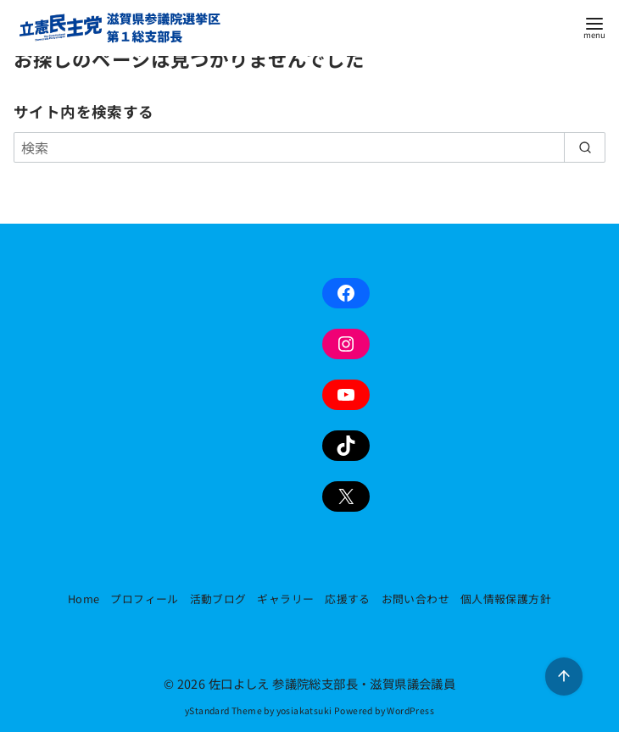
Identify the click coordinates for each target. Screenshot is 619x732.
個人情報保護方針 (505, 599)
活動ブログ (218, 599)
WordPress (410, 710)
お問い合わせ (415, 599)
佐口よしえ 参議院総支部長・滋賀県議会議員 (332, 683)
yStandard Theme (223, 710)
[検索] (309, 147)
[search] (584, 147)
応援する (348, 599)
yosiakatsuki (304, 710)
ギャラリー (285, 599)
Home (84, 599)
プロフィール (144, 599)
